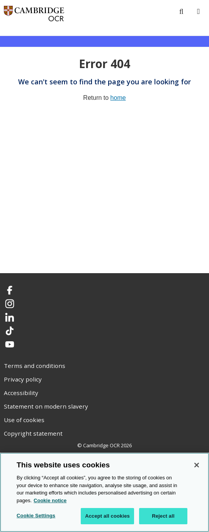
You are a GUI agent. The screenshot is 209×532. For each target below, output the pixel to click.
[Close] (196, 465)
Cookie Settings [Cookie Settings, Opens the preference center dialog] (36, 515)
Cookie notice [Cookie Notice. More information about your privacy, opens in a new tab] (50, 500)
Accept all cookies (107, 516)
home (118, 97)
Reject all (163, 516)
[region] (104, 492)
